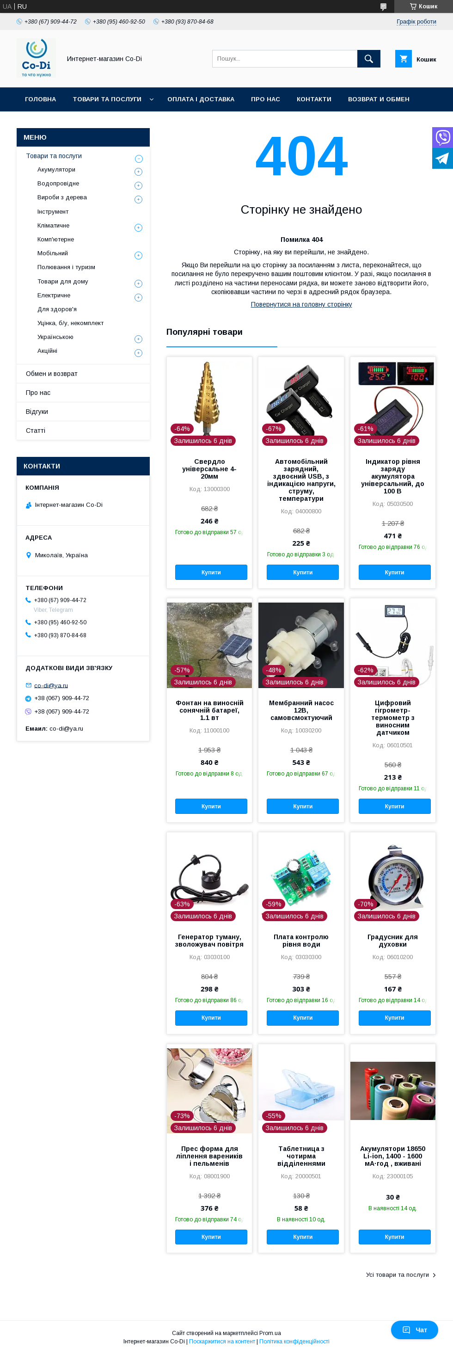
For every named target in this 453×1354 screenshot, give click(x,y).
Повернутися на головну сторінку (301, 304)
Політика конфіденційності (294, 1341)
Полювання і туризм (66, 267)
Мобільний (52, 253)
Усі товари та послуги (397, 1274)
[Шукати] (368, 59)
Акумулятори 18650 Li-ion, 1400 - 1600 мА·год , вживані (392, 1156)
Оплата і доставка (200, 99)
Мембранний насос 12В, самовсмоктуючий (301, 710)
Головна (40, 99)
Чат (414, 1330)
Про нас (265, 99)
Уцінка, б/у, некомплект (70, 323)
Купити (211, 572)
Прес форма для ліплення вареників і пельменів (209, 1156)
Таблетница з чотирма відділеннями (301, 1156)
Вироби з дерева (62, 197)
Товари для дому (62, 281)
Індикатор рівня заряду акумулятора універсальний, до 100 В (392, 476)
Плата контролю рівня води (301, 940)
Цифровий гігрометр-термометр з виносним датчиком (393, 717)
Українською (55, 336)
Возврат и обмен (379, 99)
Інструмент (52, 211)
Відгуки (37, 411)
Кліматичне (53, 225)
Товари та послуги (107, 99)
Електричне (53, 295)
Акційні (47, 350)
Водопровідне (58, 183)
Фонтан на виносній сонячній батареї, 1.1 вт (210, 710)
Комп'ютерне (55, 239)
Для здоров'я (57, 309)
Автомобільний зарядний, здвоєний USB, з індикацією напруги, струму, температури (301, 480)
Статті (35, 430)
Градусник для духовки (392, 940)
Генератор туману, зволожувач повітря (209, 940)
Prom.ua (270, 1333)
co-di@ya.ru (51, 685)
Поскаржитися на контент (222, 1341)
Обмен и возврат (52, 373)
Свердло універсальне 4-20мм (209, 469)
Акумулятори (56, 169)
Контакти (314, 99)
